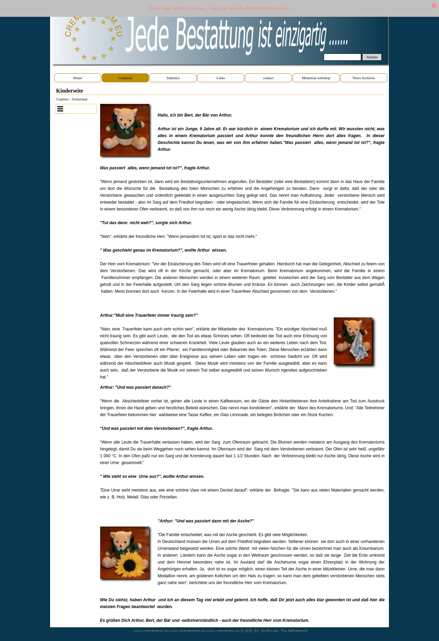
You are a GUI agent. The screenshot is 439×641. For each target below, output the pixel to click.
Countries (125, 78)
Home (77, 78)
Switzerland (79, 99)
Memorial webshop (316, 78)
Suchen (372, 57)
